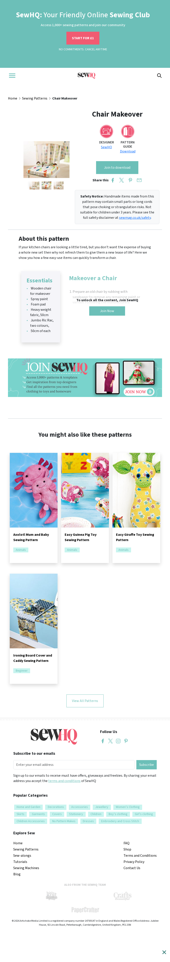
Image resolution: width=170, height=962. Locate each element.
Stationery (76, 814)
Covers (57, 814)
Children (96, 814)
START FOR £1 (83, 38)
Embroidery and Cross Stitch (120, 821)
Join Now (107, 311)
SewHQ (106, 147)
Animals (21, 550)
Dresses (88, 821)
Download (127, 151)
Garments (38, 814)
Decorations (56, 807)
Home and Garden (28, 807)
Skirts (20, 814)
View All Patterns (85, 700)
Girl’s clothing (144, 814)
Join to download (117, 167)
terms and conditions (64, 780)
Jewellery (101, 807)
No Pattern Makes (63, 821)
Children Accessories (31, 821)
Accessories (79, 807)
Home (12, 98)
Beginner (22, 671)
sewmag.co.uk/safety (135, 217)
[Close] (164, 952)
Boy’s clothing (118, 814)
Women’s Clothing (128, 807)
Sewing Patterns (34, 98)
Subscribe (146, 764)
